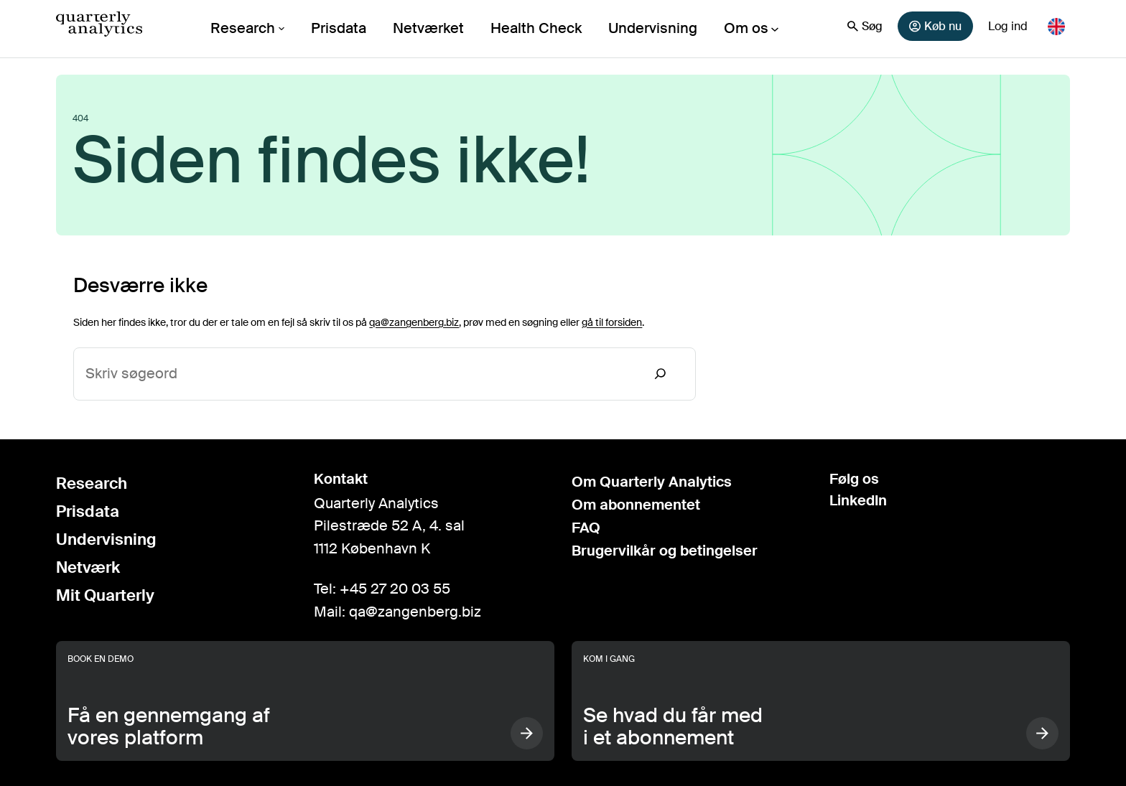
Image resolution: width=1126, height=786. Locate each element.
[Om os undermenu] (751, 28)
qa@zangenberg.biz (414, 322)
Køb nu (935, 26)
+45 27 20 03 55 (395, 588)
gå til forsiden (612, 322)
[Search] (660, 373)
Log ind (1008, 26)
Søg (865, 26)
